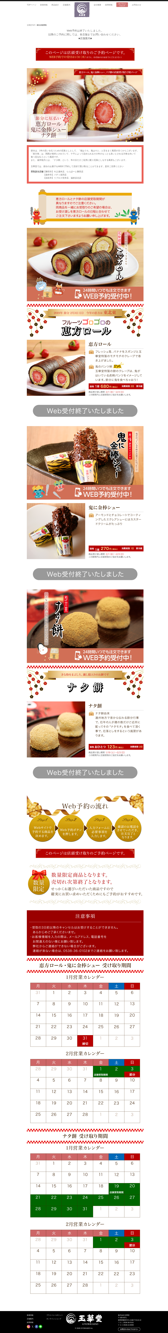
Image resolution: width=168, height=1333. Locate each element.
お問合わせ (136, 5)
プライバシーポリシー (54, 1315)
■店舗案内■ (85, 38)
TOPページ (31, 5)
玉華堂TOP (31, 25)
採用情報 (108, 5)
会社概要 (97, 5)
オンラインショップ (53, 1319)
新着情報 (44, 5)
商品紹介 (55, 5)
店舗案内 (66, 5)
